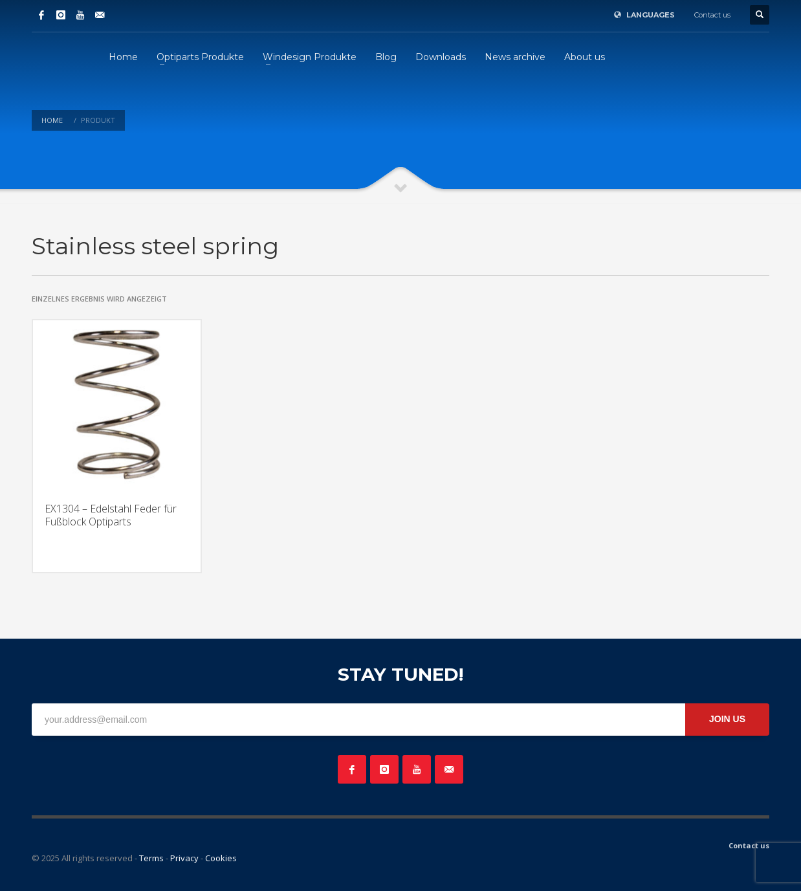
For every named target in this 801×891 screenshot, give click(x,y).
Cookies (221, 858)
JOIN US (727, 719)
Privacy (184, 858)
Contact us (712, 14)
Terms (151, 858)
